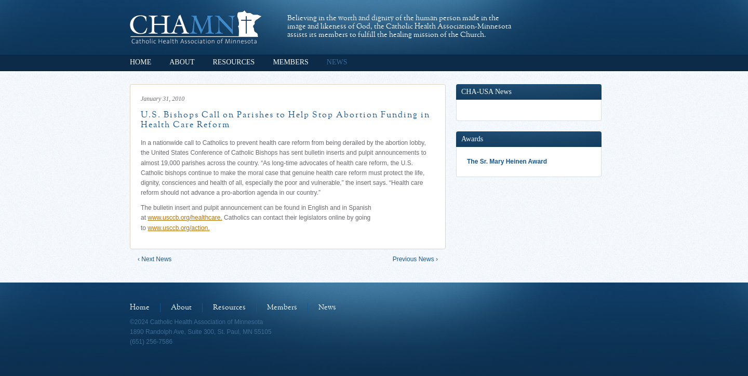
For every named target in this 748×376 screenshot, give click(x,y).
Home (140, 62)
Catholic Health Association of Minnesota (195, 27)
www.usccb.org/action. (178, 228)
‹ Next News (154, 259)
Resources (233, 62)
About (181, 62)
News (337, 62)
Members (290, 62)
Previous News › (415, 259)
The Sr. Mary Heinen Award (507, 161)
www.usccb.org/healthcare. (185, 217)
